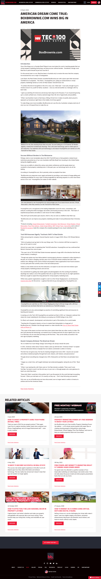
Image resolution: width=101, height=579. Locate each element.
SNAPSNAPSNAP (72, 2)
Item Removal (62, 224)
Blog (27, 567)
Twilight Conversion (51, 224)
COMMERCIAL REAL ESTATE (42, 2)
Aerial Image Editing (46, 226)
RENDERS (53, 2)
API (78, 567)
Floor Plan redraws (33, 226)
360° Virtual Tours (57, 226)
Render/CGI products (27, 228)
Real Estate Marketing (27, 389)
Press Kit (59, 567)
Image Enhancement (39, 224)
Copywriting (67, 226)
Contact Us (21, 567)
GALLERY (33, 567)
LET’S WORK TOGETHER (50, 542)
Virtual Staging (70, 224)
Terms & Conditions (67, 577)
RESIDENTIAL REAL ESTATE (26, 2)
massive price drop (26, 281)
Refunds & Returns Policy (43, 577)
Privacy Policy (32, 577)
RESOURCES (52, 567)
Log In (66, 567)
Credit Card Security (56, 577)
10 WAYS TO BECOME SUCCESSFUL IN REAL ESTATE (26, 465)
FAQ (46, 567)
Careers (73, 567)
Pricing (40, 567)
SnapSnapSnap (85, 567)
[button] (85, 2)
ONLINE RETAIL (62, 2)
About (13, 567)
